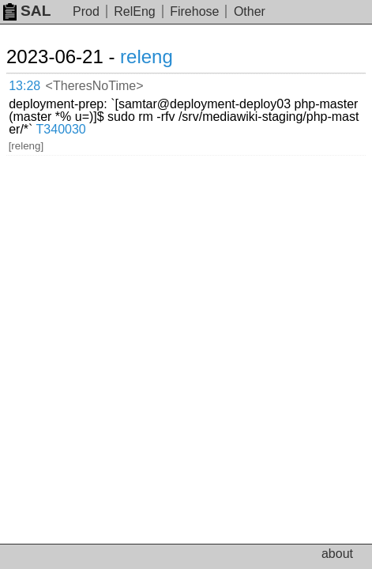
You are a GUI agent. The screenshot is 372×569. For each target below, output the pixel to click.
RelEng (134, 11)
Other (249, 11)
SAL (27, 10)
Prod (86, 11)
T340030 (61, 129)
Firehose (194, 11)
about (337, 553)
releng (146, 56)
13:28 (24, 85)
